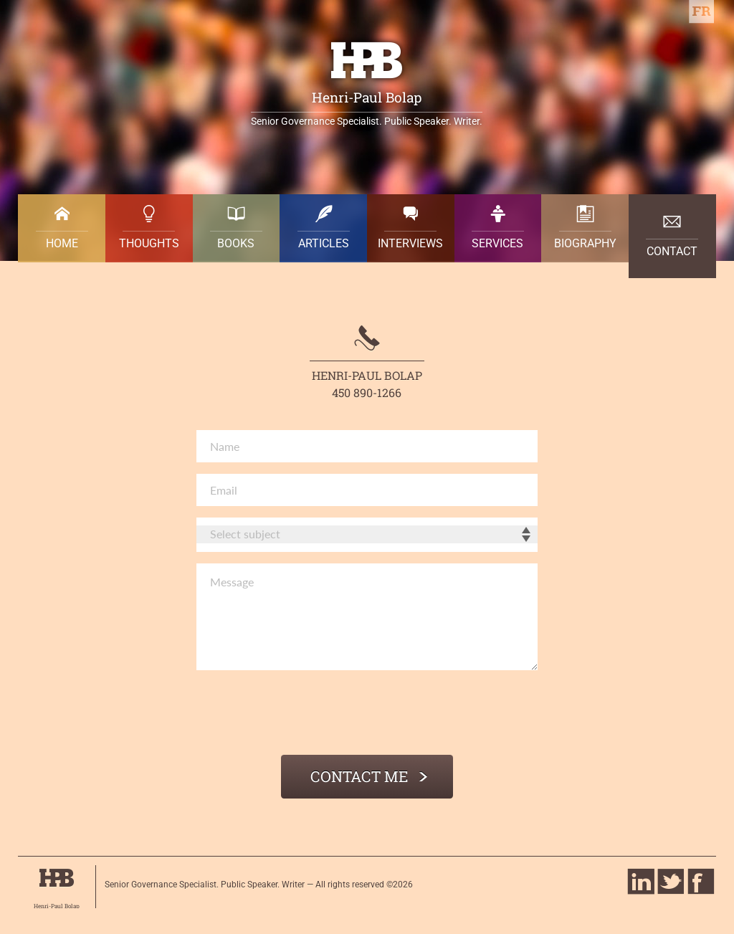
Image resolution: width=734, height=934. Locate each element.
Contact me (370, 776)
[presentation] (305, 715)
